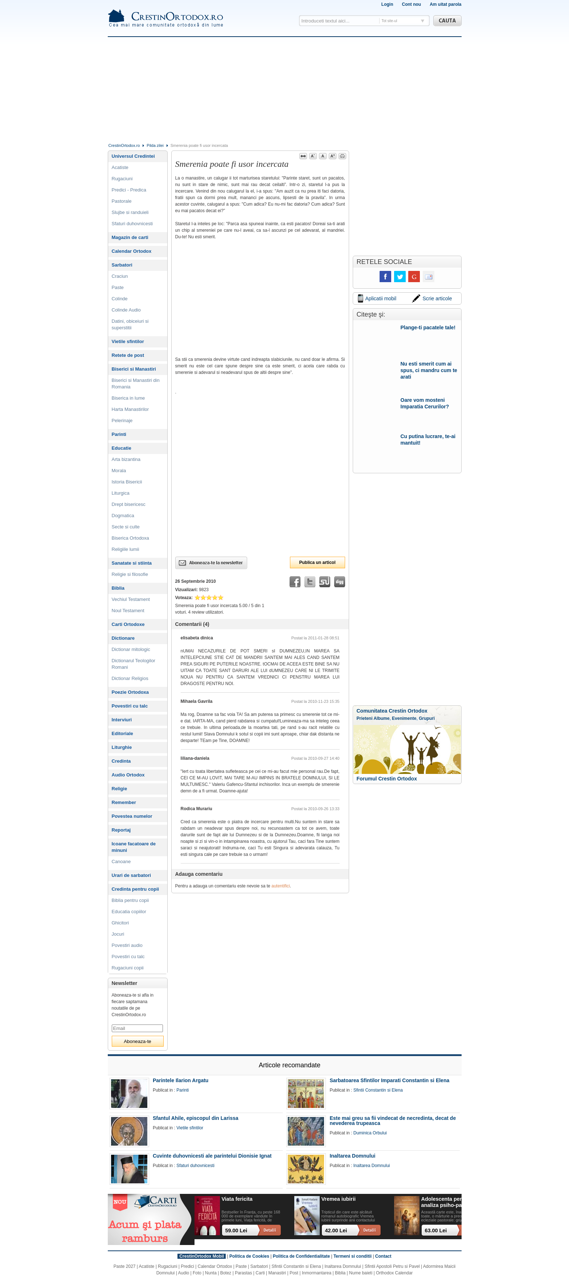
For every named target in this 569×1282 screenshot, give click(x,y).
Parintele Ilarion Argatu (181, 1080)
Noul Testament (128, 610)
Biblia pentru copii (130, 900)
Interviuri (122, 719)
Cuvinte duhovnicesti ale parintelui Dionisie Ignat (212, 1156)
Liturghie (122, 747)
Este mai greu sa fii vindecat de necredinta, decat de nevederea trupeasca (392, 1120)
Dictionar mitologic (131, 649)
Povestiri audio (127, 945)
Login (387, 4)
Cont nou (411, 4)
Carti (260, 1272)
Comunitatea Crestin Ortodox (392, 711)
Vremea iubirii (339, 1199)
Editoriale (122, 733)
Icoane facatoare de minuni (134, 847)
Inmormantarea (316, 1272)
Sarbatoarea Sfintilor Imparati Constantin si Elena (389, 1080)
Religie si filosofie (130, 574)
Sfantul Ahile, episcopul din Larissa (195, 1118)
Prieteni (365, 718)
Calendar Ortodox (132, 251)
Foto (197, 1272)
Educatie (121, 448)
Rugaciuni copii (128, 967)
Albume (381, 718)
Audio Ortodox (128, 775)
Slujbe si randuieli (130, 212)
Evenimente (404, 718)
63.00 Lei (436, 1230)
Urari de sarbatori (131, 875)
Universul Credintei (133, 156)
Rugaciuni (122, 178)
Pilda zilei (155, 145)
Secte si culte (126, 526)
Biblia (118, 588)
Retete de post (128, 355)
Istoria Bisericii (127, 482)
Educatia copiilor (129, 911)
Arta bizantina (126, 459)
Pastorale (122, 201)
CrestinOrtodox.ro (124, 145)
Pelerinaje (122, 420)
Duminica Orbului (370, 1132)
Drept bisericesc (129, 504)
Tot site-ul (389, 21)
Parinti (119, 434)
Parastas (243, 1272)
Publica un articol (317, 562)
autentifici (280, 886)
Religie (119, 788)
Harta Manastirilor (130, 409)
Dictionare (123, 638)
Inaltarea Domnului (352, 1156)
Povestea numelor (132, 816)
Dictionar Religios (130, 678)
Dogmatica (123, 515)
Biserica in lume (128, 398)
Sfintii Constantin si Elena (378, 1090)
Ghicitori (120, 923)
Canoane (121, 861)
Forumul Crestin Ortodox (387, 779)
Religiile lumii (125, 549)
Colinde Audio (126, 310)
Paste (118, 287)
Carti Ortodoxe (128, 624)
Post (294, 1272)
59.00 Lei (236, 1230)
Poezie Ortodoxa (130, 692)
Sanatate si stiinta (132, 563)
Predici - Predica (129, 190)
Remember (124, 802)
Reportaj (121, 830)
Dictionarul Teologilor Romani (133, 664)
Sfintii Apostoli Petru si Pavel (392, 1266)
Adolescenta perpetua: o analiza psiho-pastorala (451, 1202)
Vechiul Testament (131, 599)
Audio (183, 1272)
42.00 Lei (336, 1230)
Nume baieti (360, 1272)
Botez (226, 1272)
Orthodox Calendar (394, 1272)
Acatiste (120, 167)
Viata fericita (237, 1199)
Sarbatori (122, 265)
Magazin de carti (130, 237)
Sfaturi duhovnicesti (132, 223)
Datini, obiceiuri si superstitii (130, 324)
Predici (187, 1266)
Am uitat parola (445, 4)
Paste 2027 (125, 1266)
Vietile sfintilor (128, 341)
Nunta (211, 1272)
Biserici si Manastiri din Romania (136, 383)
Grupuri (427, 718)
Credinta (121, 761)
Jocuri (118, 934)
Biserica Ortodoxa (130, 538)
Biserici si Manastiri (134, 369)
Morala (119, 470)
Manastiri (277, 1272)
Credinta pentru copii (135, 889)
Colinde (120, 298)
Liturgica (121, 493)
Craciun (120, 276)
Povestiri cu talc (130, 706)
